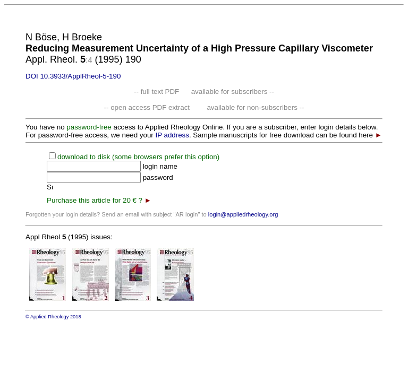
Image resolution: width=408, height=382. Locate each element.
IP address (172, 135)
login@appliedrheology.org (243, 214)
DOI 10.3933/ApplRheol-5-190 (73, 76)
